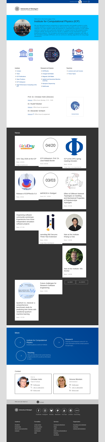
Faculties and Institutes (79, 424)
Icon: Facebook (38, 410)
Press (55, 427)
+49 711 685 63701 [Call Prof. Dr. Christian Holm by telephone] (38, 387)
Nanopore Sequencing (48, 83)
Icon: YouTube (64, 410)
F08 (85, 1)
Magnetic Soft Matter (48, 76)
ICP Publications (21, 76)
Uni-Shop (56, 434)
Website (30, 100)
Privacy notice (38, 427)
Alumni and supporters (21, 428)
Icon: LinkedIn (70, 410)
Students (17, 424)
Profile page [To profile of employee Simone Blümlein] (75, 385)
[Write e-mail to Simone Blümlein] (74, 390)
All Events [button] (82, 282)
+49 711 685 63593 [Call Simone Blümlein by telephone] (77, 387)
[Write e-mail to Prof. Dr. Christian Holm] (35, 390)
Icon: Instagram (45, 410)
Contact (19, 71)
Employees (18, 427)
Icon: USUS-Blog (77, 410)
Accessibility (37, 428)
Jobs (55, 428)
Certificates (37, 431)
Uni (74, 1)
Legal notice (37, 424)
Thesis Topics (72, 73)
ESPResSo (45, 71)
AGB (35, 433)
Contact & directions (59, 424)
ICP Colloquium (21, 82)
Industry (17, 431)
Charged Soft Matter (48, 73)
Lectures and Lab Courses (75, 71)
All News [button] (70, 282)
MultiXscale (45, 86)
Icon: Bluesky (51, 410)
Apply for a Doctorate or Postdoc (60, 432)
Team (18, 73)
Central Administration (79, 428)
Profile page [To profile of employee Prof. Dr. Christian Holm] (36, 385)
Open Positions (21, 79)
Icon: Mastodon (57, 410)
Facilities (75, 427)
